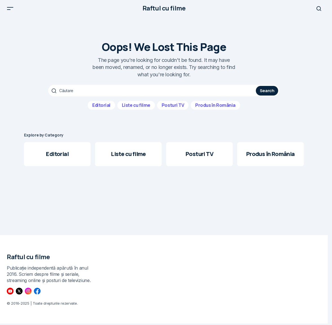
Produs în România (215, 108)
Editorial (101, 108)
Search (267, 93)
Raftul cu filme (163, 9)
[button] (10, 9)
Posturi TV (173, 108)
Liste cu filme (136, 108)
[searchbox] (153, 93)
